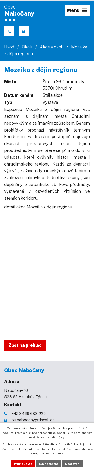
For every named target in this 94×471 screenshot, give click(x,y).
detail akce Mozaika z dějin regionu (38, 206)
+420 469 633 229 (29, 413)
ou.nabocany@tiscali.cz (33, 420)
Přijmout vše (23, 464)
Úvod (9, 46)
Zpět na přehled (25, 345)
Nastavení (72, 464)
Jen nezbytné (49, 464)
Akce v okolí (52, 46)
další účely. (57, 437)
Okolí (27, 46)
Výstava (50, 102)
